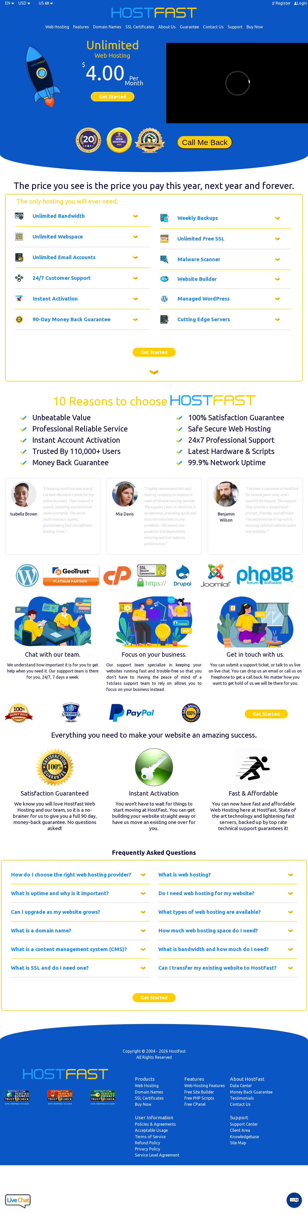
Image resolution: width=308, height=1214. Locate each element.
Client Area (240, 1130)
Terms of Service (150, 1136)
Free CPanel (195, 1104)
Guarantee (189, 27)
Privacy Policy (147, 1149)
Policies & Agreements (155, 1124)
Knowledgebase (244, 1136)
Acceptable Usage (151, 1130)
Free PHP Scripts (199, 1098)
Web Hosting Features (204, 1085)
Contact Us (213, 27)
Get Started (112, 96)
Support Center (244, 1124)
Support (235, 27)
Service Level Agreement (157, 1155)
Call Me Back (204, 142)
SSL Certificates (139, 27)
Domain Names (107, 27)
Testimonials (242, 1098)
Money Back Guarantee (251, 1092)
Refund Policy (147, 1142)
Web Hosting (57, 27)
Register (283, 3)
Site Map (238, 1142)
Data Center (241, 1085)
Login (302, 3)
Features (81, 27)
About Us (167, 27)
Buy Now (255, 27)
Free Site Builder (199, 1092)
